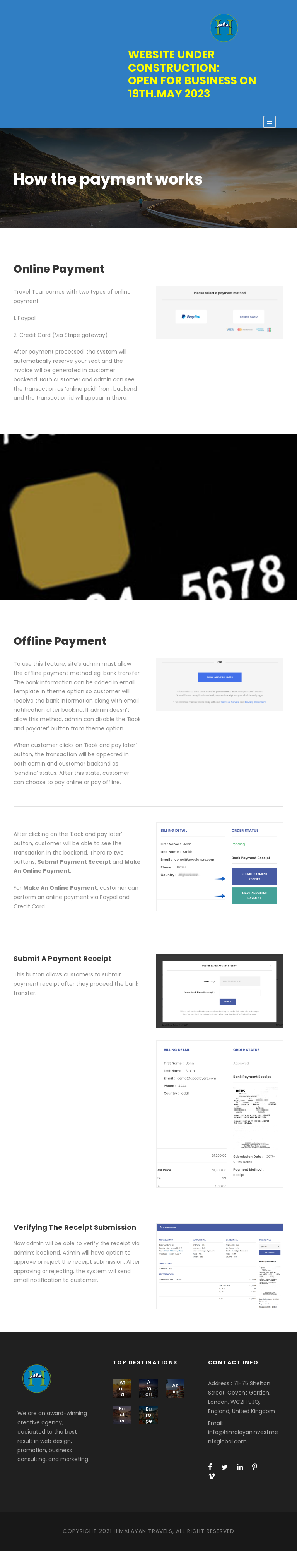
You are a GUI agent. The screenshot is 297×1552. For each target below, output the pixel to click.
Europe (148, 1416)
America (148, 1392)
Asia (175, 1389)
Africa (122, 1389)
